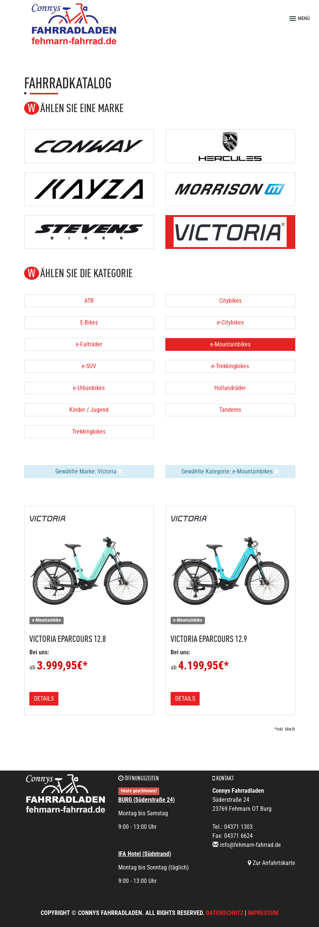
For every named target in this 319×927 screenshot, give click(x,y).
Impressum (263, 912)
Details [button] (44, 698)
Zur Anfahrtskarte (271, 862)
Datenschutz (224, 912)
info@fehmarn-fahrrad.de (250, 844)
